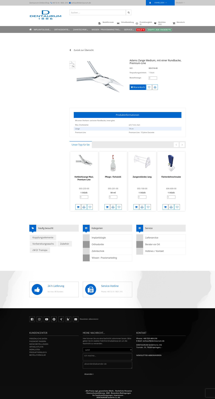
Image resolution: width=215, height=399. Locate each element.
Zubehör (64, 243)
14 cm (131, 129)
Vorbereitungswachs (43, 243)
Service (129, 30)
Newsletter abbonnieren (149, 355)
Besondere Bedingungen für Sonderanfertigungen (111, 394)
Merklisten (34, 349)
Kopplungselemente (42, 237)
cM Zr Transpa (39, 250)
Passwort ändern (37, 341)
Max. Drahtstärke (81, 125)
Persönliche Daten (38, 338)
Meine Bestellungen (38, 344)
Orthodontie (62, 30)
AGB (108, 393)
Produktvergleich (38, 352)
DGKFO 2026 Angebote (159, 30)
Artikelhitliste (36, 347)
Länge (77, 129)
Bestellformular (37, 355)
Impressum (118, 395)
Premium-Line (80, 132)
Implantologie (42, 30)
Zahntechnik (80, 30)
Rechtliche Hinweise (123, 391)
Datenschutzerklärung (96, 393)
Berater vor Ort (148, 244)
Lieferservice (147, 237)
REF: (131, 68)
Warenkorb (179, 23)
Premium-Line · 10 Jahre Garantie (141, 132)
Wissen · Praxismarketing (106, 30)
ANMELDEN (159, 3)
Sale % (140, 30)
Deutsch (180, 3)
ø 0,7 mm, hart (134, 125)
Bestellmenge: (135, 78)
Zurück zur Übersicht (84, 50)
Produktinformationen (127, 114)
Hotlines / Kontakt (150, 251)
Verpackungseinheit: (138, 72)
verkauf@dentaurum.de (81, 3)
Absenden (89, 374)
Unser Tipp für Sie (81, 144)
